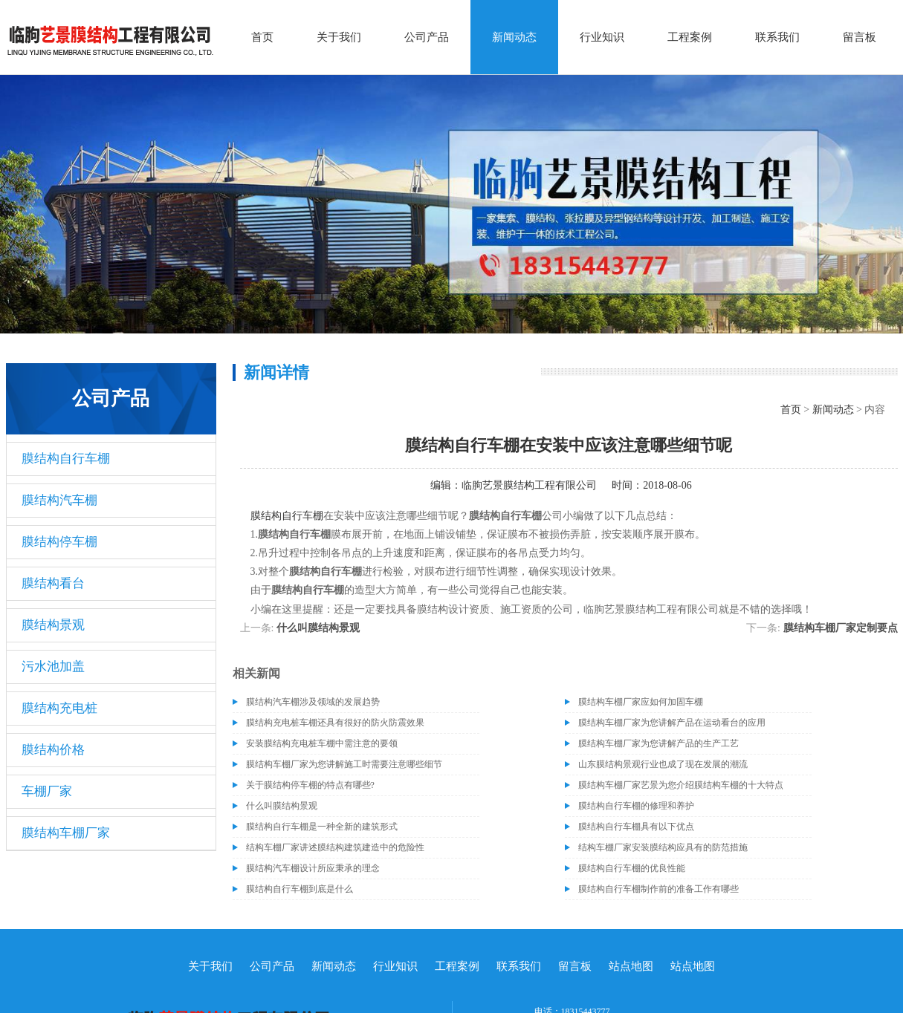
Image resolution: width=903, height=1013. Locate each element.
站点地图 (631, 966)
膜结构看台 (53, 583)
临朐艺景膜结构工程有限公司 (529, 485)
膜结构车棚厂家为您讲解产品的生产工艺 (658, 743)
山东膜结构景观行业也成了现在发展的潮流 (663, 764)
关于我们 (339, 37)
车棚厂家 (47, 791)
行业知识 (602, 37)
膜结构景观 (53, 625)
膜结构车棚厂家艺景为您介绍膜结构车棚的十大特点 (680, 785)
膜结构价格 (53, 750)
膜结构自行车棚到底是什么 (299, 889)
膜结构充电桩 (59, 708)
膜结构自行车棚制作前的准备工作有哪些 (658, 889)
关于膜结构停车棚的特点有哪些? (310, 785)
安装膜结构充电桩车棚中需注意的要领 (322, 743)
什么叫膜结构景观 (318, 627)
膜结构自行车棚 (66, 459)
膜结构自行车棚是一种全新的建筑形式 (322, 826)
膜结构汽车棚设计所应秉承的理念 (313, 868)
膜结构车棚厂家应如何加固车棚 (640, 702)
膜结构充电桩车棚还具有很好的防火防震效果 (335, 722)
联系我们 (777, 37)
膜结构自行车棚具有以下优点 (636, 826)
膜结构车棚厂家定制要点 (840, 627)
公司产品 (426, 37)
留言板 (859, 37)
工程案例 (689, 37)
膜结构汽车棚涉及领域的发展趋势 (313, 702)
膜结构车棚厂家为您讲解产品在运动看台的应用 (672, 722)
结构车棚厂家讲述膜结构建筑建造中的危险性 (335, 847)
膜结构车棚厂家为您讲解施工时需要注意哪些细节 (344, 764)
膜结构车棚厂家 (66, 833)
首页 (262, 37)
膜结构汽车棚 (59, 500)
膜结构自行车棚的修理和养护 (636, 806)
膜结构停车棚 (59, 542)
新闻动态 (514, 37)
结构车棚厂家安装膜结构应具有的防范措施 (663, 847)
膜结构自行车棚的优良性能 (631, 868)
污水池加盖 (53, 666)
